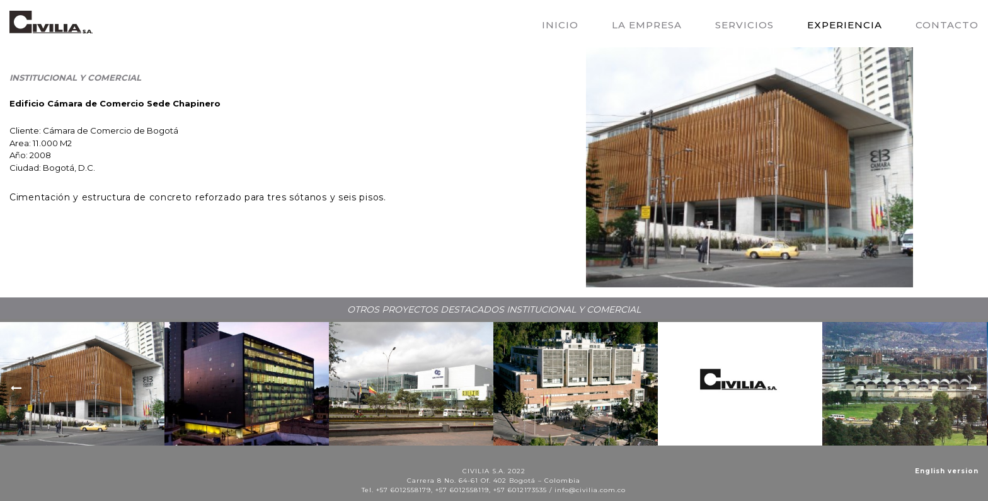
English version (947, 471)
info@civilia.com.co (590, 490)
